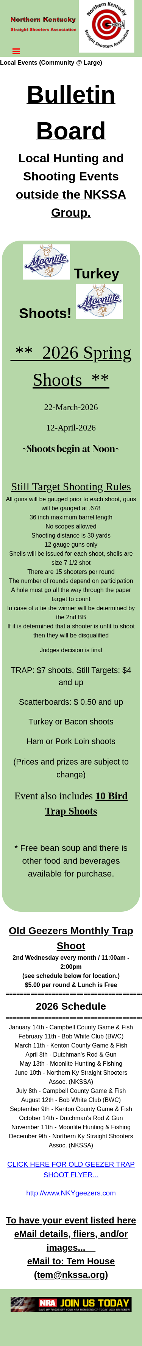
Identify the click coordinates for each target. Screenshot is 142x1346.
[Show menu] (16, 51)
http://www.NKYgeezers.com (70, 1193)
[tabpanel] (71, 152)
